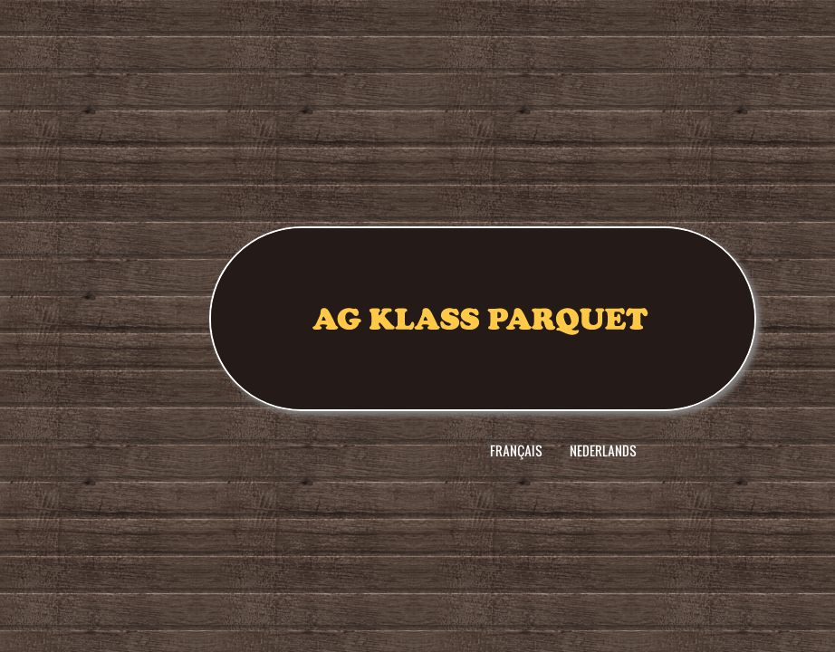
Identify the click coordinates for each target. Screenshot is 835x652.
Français (516, 450)
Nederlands (603, 450)
